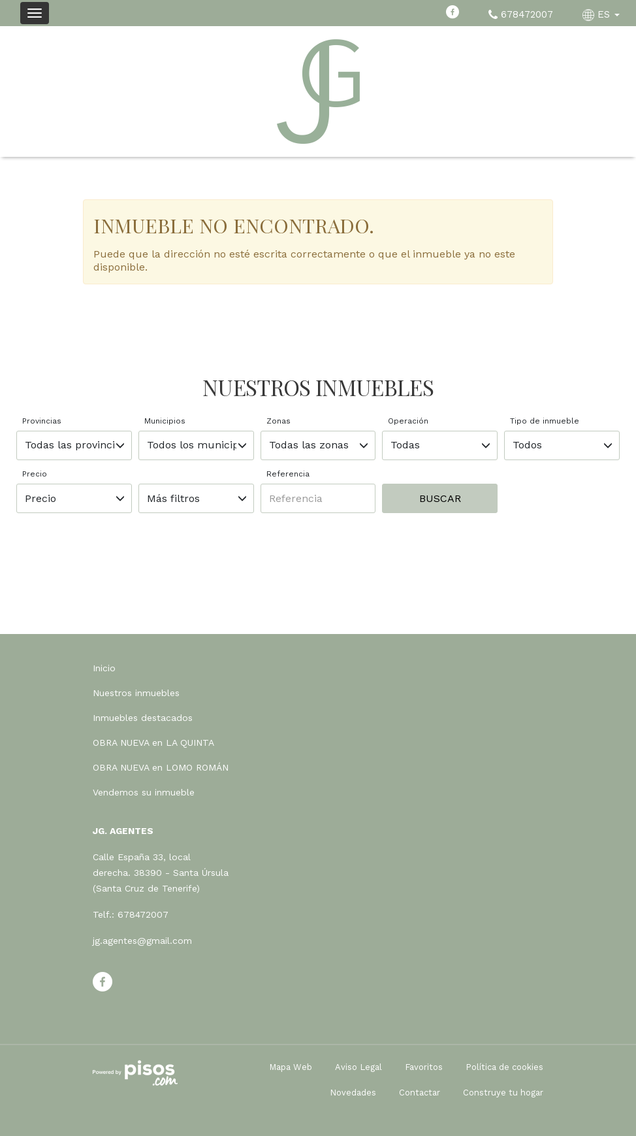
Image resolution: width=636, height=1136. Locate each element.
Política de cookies (504, 1067)
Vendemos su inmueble (144, 792)
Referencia (288, 473)
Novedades (353, 1092)
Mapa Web (290, 1067)
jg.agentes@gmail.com (142, 940)
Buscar (440, 498)
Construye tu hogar (503, 1092)
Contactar (419, 1092)
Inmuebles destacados (143, 717)
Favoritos (424, 1067)
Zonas (278, 421)
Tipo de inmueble (544, 421)
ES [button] (602, 14)
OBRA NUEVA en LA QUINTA (153, 742)
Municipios (164, 421)
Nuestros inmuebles (136, 693)
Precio (34, 473)
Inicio (104, 668)
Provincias (41, 421)
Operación (408, 421)
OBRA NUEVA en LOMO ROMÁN (161, 767)
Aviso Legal (358, 1067)
